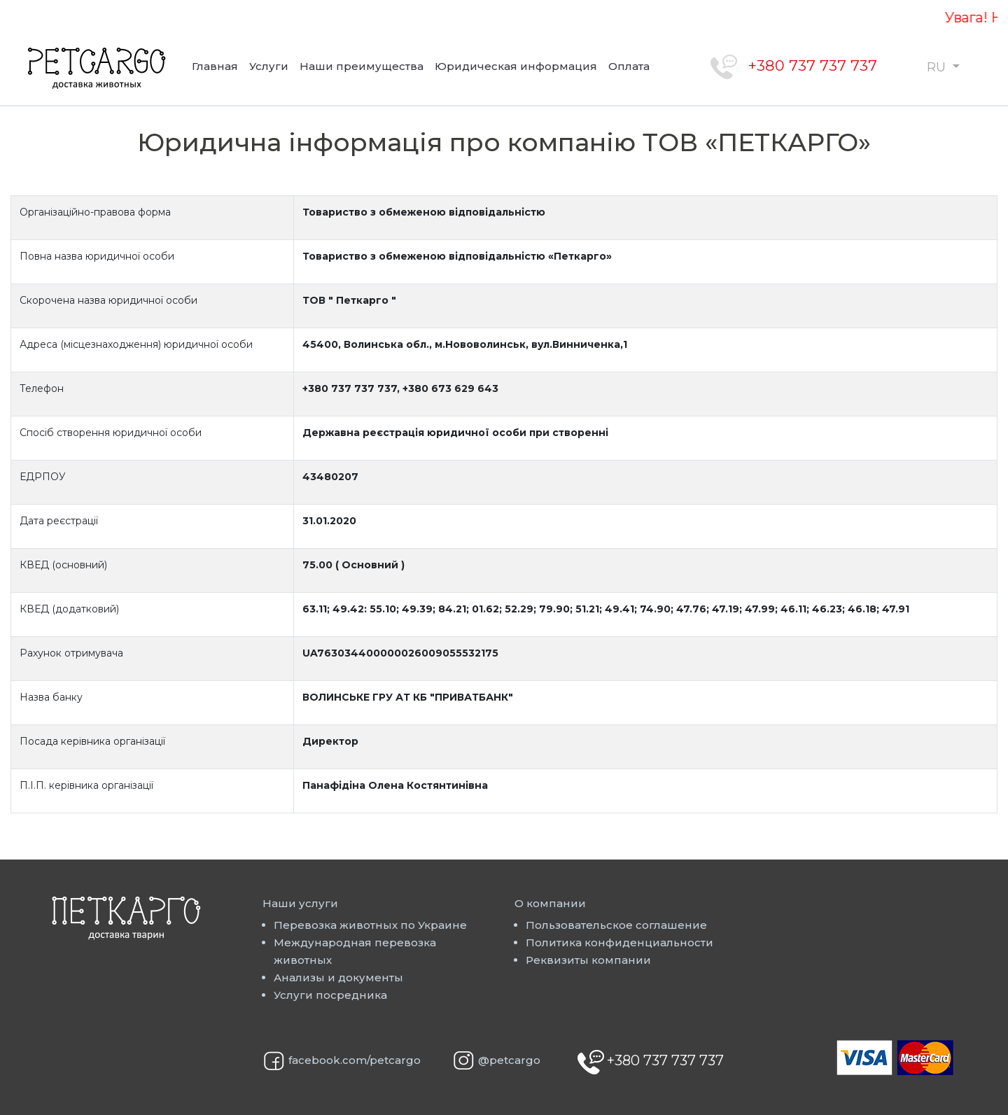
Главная (215, 66)
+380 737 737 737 (812, 65)
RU (938, 67)
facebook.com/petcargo (354, 1060)
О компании (550, 903)
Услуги (268, 66)
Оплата (629, 66)
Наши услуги (300, 903)
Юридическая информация (516, 66)
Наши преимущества (362, 66)
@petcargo (509, 1060)
